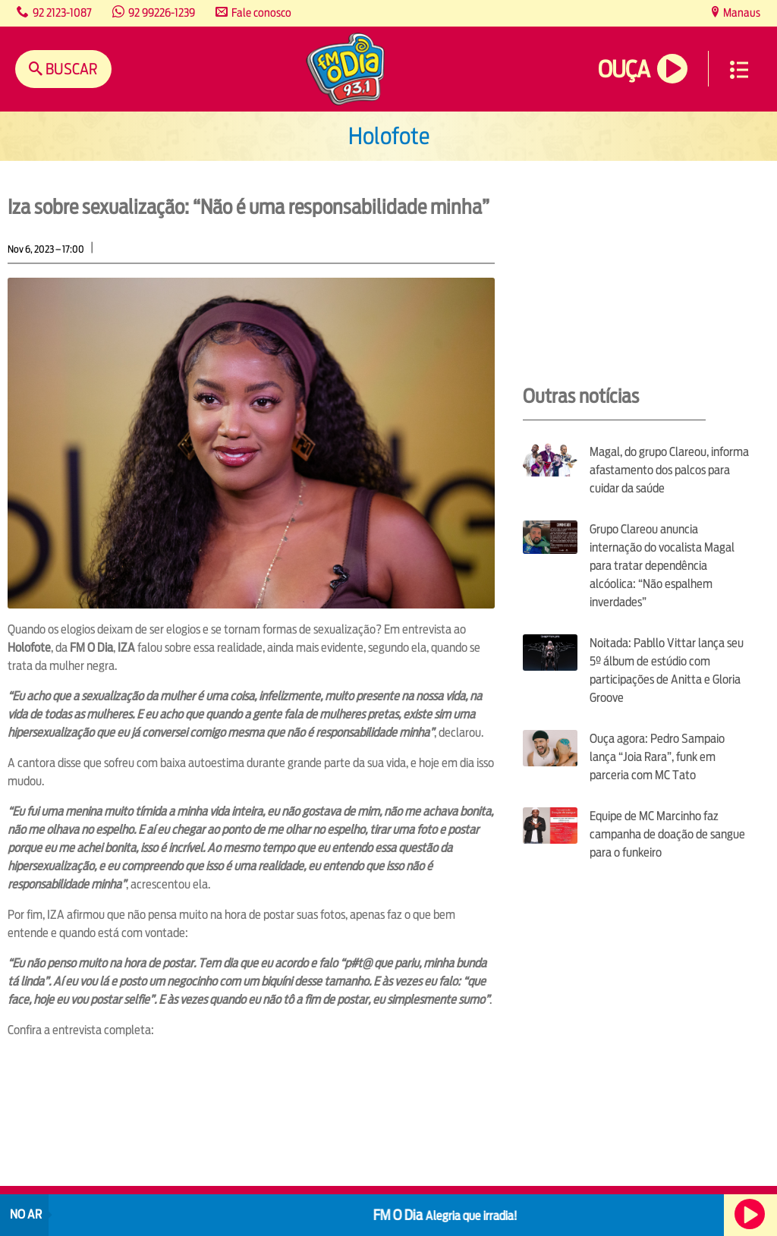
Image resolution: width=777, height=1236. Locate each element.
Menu (739, 69)
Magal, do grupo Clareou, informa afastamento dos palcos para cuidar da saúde (669, 470)
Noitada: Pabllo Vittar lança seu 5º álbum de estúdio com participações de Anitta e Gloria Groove (667, 670)
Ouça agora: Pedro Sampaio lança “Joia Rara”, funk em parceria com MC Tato (657, 756)
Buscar (70, 68)
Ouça (624, 69)
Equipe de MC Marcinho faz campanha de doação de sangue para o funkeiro (667, 834)
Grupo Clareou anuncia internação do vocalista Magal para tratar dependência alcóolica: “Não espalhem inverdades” (662, 565)
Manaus (740, 12)
